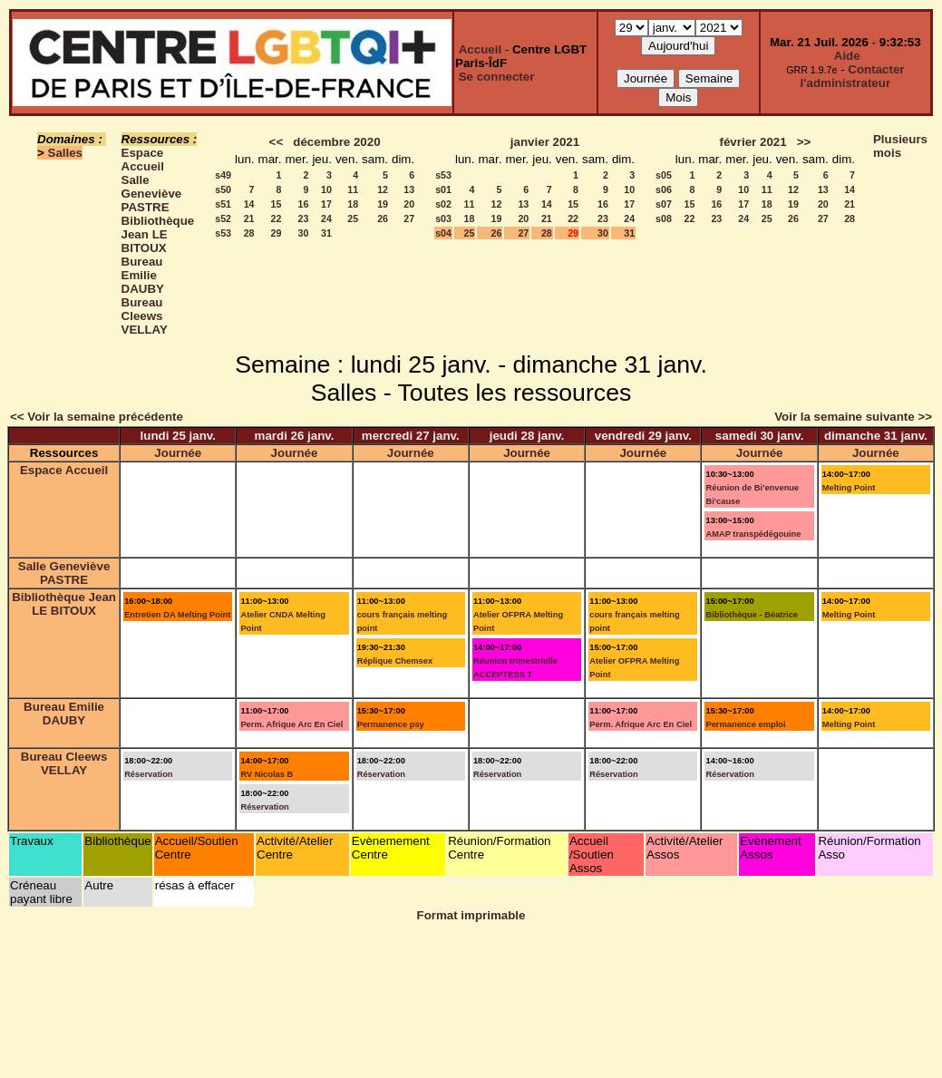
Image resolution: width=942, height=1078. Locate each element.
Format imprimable (471, 915)
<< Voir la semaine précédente (96, 416)
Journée (177, 453)
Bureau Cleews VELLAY (144, 316)
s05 (664, 175)
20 (408, 204)
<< (276, 142)
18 (352, 204)
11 (352, 189)
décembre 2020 (336, 142)
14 (249, 204)
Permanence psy (390, 724)
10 (326, 189)
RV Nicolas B (266, 774)
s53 (223, 233)
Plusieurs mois (900, 146)
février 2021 (753, 142)
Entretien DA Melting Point (177, 614)
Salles (65, 153)
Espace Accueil (142, 159)
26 (382, 218)
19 (382, 204)
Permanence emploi (745, 724)
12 (382, 189)
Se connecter (497, 76)
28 (249, 233)
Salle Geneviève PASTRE (151, 193)
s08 (664, 218)
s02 (443, 204)
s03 (443, 218)
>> (804, 142)
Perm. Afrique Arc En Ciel (291, 724)
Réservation (148, 774)
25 (352, 218)
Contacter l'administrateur (853, 76)
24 (326, 218)
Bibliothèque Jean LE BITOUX (158, 234)
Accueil (480, 49)
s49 (223, 175)
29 (276, 233)
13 (408, 189)
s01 (443, 189)
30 (303, 233)
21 (249, 218)
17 (326, 204)
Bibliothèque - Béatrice (751, 614)
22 (276, 218)
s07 (664, 204)
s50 (223, 189)
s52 (223, 218)
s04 (443, 233)
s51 (223, 204)
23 (303, 218)
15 (276, 204)
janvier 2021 (544, 142)
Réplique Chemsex (394, 660)
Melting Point (849, 487)
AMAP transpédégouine (753, 534)
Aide (847, 56)
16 (303, 204)
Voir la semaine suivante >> (853, 416)
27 (408, 218)
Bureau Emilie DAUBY (142, 275)
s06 (664, 189)
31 (326, 233)
